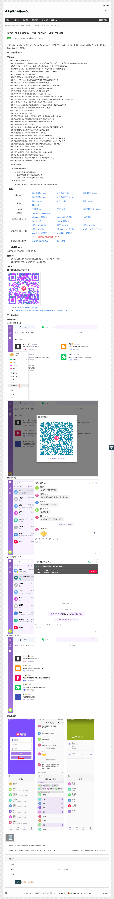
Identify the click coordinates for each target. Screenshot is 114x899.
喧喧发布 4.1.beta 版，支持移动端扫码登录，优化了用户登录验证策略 (31, 850)
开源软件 (25, 20)
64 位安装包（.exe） (39, 193)
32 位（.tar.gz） (88, 201)
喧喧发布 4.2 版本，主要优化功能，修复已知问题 (89, 850)
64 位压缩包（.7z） (63, 193)
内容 (12, 875)
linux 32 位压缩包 (63, 221)
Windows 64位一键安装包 (66, 229)
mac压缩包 (87, 217)
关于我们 (54, 20)
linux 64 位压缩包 (38, 221)
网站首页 (103, 20)
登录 (103, 5)
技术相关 (35, 20)
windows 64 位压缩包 (39, 217)
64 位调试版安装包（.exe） (66, 197)
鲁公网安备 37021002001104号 (78, 893)
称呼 (12, 864)
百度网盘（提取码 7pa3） (41, 241)
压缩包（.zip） (62, 209)
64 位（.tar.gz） (37, 201)
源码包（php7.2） (38, 229)
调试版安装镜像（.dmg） (92, 209)
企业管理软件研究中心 (16, 11)
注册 (107, 5)
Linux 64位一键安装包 (39, 233)
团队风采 (45, 20)
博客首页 (15, 26)
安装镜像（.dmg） (38, 209)
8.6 (106, 893)
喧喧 (22, 26)
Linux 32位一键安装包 (64, 233)
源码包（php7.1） (89, 225)
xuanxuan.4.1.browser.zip (41, 213)
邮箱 (12, 869)
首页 (8, 20)
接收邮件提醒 (63, 869)
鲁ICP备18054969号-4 (60, 893)
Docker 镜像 (61, 241)
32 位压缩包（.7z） (39, 197)
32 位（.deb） (37, 205)
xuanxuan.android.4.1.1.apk (27, 308)
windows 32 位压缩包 (64, 217)
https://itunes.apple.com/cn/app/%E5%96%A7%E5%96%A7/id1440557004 (41, 310)
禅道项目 (16, 20)
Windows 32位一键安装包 (92, 229)
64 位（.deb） (62, 201)
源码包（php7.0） (63, 225)
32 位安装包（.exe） (90, 193)
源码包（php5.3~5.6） (40, 225)
